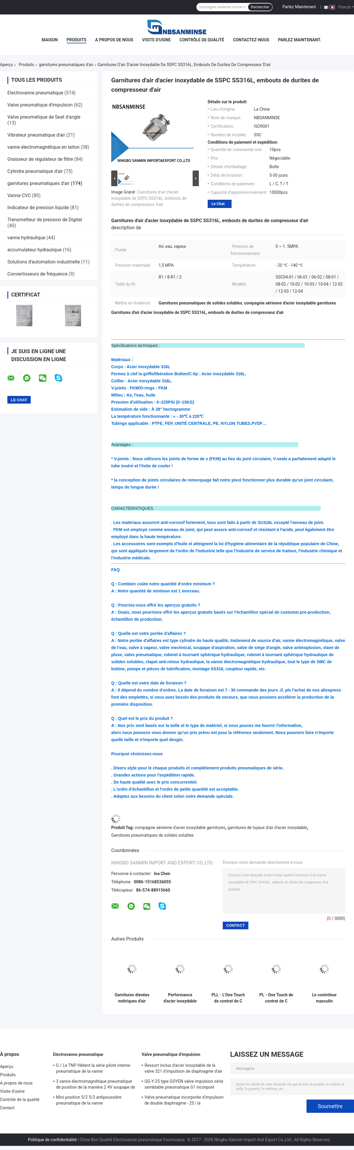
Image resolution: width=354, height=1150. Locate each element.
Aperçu (6, 64)
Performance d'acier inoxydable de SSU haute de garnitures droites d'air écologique (179, 998)
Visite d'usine (156, 39)
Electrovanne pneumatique (35, 93)
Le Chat (218, 204)
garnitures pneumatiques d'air (66, 64)
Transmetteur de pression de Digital (44, 219)
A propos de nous (114, 39)
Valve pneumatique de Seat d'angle (44, 117)
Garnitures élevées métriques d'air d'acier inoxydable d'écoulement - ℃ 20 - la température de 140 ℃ (132, 998)
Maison (50, 39)
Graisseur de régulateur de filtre (40, 159)
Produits (76, 39)
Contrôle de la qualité (20, 1099)
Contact (7, 1107)
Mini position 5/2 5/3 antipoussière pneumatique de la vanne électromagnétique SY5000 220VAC (89, 1101)
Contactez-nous (251, 39)
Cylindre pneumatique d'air (35, 171)
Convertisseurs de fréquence (37, 274)
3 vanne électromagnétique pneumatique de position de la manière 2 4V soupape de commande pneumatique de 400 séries (95, 1085)
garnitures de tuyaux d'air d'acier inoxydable (267, 827)
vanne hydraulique (26, 237)
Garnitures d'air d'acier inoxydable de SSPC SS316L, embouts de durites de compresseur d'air (148, 198)
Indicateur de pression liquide (38, 207)
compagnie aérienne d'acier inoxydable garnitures (180, 827)
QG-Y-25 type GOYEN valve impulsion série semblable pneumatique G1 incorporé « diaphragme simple (184, 1085)
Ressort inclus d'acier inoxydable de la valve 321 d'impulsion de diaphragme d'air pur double (183, 1069)
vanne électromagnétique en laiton (43, 147)
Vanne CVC (19, 195)
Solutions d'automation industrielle (43, 262)
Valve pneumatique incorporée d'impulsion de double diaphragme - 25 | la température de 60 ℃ (184, 1101)
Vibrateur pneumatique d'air (36, 135)
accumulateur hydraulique (34, 250)
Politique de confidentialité (52, 1139)
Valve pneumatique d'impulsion (40, 105)
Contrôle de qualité (202, 39)
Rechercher (260, 7)
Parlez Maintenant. (300, 6)
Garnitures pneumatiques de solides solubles (152, 835)
